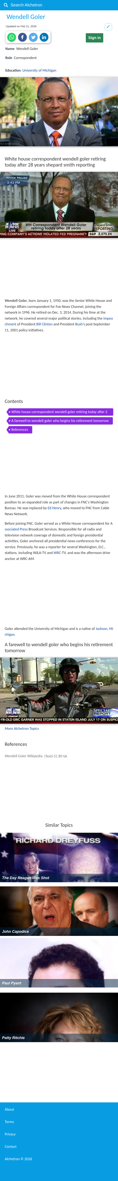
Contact (10, 1146)
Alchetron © (18, 1159)
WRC (57, 552)
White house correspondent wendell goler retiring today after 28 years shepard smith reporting (59, 413)
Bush (79, 324)
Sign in (94, 38)
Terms (9, 1122)
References (19, 429)
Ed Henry (54, 508)
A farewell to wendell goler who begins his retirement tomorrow (60, 420)
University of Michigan (39, 70)
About (9, 1109)
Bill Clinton (44, 324)
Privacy (10, 1134)
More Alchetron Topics (22, 728)
